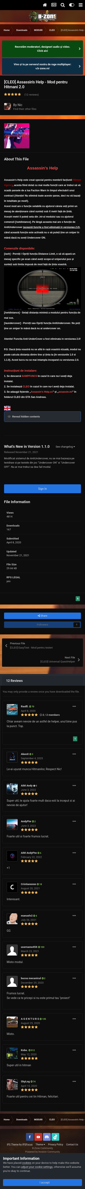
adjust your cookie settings (37, 1166)
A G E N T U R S (30, 1018)
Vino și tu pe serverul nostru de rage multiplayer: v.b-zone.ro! (42, 66)
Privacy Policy (55, 1144)
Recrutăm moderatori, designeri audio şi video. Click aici (42, 48)
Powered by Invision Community (42, 1151)
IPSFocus (27, 1144)
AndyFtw (26, 821)
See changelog (65, 446)
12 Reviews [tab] (14, 681)
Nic (20, 105)
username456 (29, 946)
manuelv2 (27, 915)
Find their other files (25, 108)
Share (42, 616)
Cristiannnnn (28, 884)
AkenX (25, 754)
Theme (40, 1144)
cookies (26, 1162)
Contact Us (72, 1144)
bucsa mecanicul (31, 978)
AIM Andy (26, 785)
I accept (42, 1182)
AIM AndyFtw (29, 852)
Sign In (42, 488)
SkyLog (25, 1081)
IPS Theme (13, 1144)
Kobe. (24, 1050)
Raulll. (24, 706)
